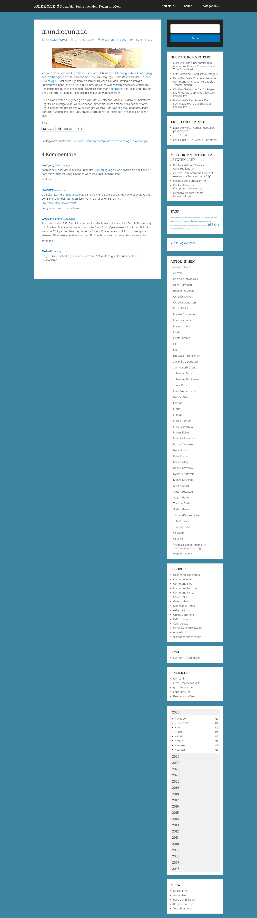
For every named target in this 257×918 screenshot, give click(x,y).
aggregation (192, 225)
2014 (175, 819)
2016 (175, 806)
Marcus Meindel (183, 63)
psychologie (140, 141)
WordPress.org (182, 908)
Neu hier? (168, 6)
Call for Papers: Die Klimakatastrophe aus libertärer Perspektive (194, 92)
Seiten (188, 6)
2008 (175, 856)
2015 (175, 812)
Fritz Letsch (180, 74)
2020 (175, 781)
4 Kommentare (143, 39)
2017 (175, 800)
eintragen (116, 111)
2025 (175, 712)
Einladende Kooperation (187, 180)
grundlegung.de (183, 687)
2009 (175, 850)
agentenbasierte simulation (179, 225)
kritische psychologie (118, 141)
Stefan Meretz (58, 39)
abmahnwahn (174, 221)
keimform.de (77, 6)
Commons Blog (182, 583)
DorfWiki (178, 678)
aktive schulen (175, 229)
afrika (209, 221)
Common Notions (184, 579)
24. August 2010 (68, 165)
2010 (175, 844)
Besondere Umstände (186, 574)
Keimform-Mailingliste (186, 657)
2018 (175, 794)
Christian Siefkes (183, 89)
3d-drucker (207, 217)
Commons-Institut (184, 592)
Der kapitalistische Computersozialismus (186, 187)
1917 (212, 217)
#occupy (199, 217)
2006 (175, 868)
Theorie (121, 39)
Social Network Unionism (188, 628)
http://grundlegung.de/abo (105, 170)
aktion (213, 224)
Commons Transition (185, 588)
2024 (175, 756)
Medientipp (109, 39)
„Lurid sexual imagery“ (205, 74)
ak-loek (205, 225)
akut (195, 229)
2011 (175, 837)
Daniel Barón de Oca (185, 78)
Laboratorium (181, 691)
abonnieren (116, 88)
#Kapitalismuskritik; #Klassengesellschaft (183, 217)
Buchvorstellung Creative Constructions (188, 167)
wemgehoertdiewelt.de (187, 636)
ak (201, 225)
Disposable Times (184, 605)
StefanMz (48, 190)
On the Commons (184, 614)
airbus (198, 225)
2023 (175, 762)
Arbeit (183, 135)
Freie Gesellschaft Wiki (186, 683)
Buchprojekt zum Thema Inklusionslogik (188, 194)
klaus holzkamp (95, 141)
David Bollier (180, 597)
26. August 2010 (61, 251)
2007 (175, 862)
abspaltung (184, 221)
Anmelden (179, 895)
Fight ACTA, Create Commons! (198, 139)
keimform (78, 141)
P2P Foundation (182, 619)
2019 (175, 787)
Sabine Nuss (180, 623)
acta (191, 221)
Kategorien (210, 6)
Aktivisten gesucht (187, 229)
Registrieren (180, 890)
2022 (175, 769)
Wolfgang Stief (51, 165)
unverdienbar (181, 632)
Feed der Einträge (184, 899)
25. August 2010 (68, 219)
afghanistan (202, 221)
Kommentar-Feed (184, 904)
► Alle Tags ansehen (183, 243)
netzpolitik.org (181, 610)
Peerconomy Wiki (184, 696)
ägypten (195, 221)
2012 (175, 831)
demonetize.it (181, 601)
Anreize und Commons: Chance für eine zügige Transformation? (194, 66)
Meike (176, 100)
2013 (175, 825)
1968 (215, 217)
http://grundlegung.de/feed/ (60, 202)
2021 (175, 775)
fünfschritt (65, 141)
